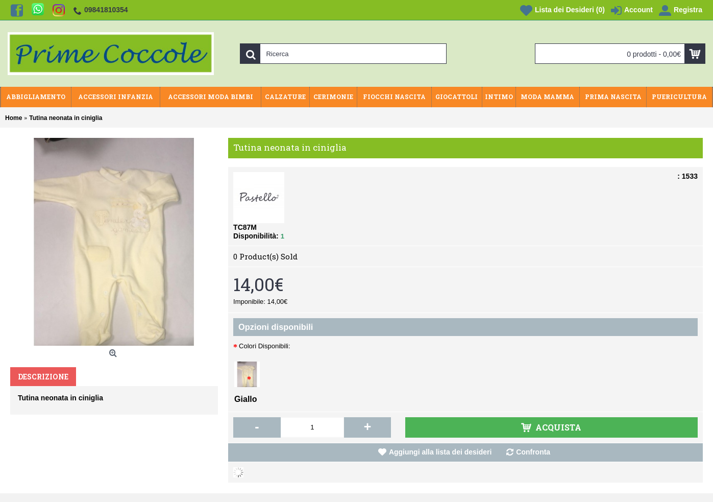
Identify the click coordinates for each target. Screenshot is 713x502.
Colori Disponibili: (264, 346)
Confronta (533, 452)
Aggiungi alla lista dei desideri (440, 452)
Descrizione (43, 376)
